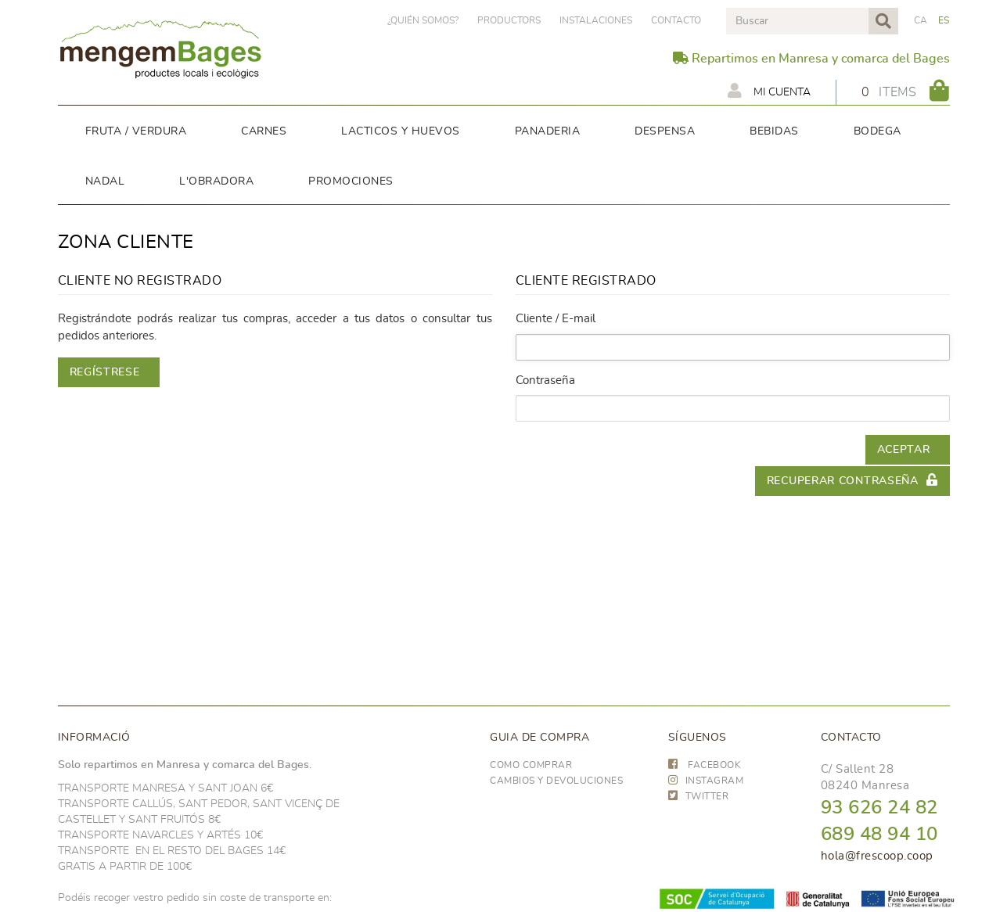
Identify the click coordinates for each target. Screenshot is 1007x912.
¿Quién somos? (423, 20)
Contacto (676, 20)
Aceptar (903, 449)
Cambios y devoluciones (556, 780)
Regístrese (105, 372)
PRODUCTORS (509, 20)
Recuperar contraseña (852, 480)
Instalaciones (595, 20)
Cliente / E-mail (555, 319)
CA (921, 20)
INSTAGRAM (706, 780)
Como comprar (531, 765)
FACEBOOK (705, 765)
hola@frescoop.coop (877, 856)
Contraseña (545, 380)
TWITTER (698, 796)
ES (944, 20)
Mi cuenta (769, 91)
